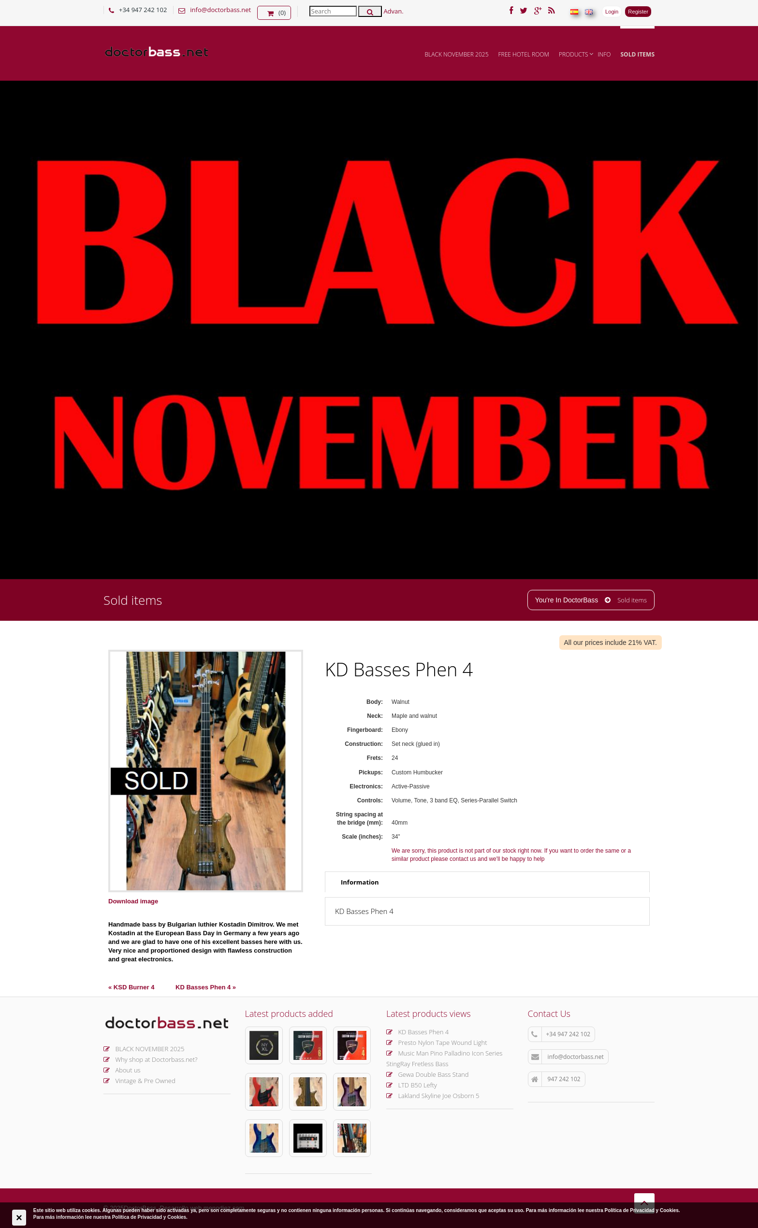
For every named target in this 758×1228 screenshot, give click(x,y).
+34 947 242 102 (561, 1034)
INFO (604, 54)
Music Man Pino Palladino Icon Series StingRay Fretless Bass (444, 1058)
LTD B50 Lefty (411, 1085)
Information (360, 882)
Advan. (393, 11)
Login (611, 11)
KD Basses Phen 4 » (205, 987)
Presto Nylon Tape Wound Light (436, 1042)
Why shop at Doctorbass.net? (150, 1059)
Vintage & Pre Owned (139, 1080)
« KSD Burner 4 (131, 987)
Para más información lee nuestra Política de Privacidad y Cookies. (110, 1217)
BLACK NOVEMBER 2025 (457, 54)
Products (573, 54)
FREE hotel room (523, 54)
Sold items (637, 54)
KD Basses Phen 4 (417, 1032)
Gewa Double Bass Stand (427, 1074)
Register (638, 11)
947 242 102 (556, 1079)
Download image (133, 901)
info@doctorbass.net (220, 9)
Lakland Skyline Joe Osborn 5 (432, 1095)
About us (122, 1070)
